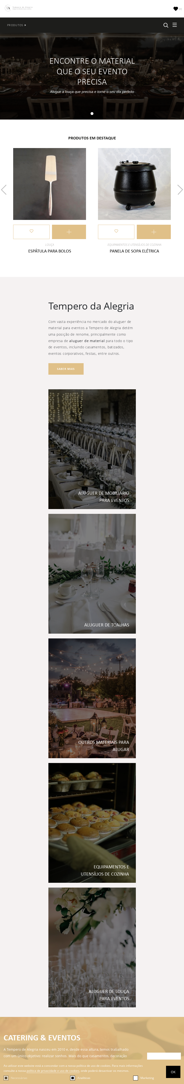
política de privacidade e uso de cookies (53, 1071)
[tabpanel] (92, 76)
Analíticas (83, 1078)
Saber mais (66, 369)
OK (173, 1072)
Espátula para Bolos (49, 251)
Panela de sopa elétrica (134, 251)
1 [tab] (93, 114)
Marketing (147, 1078)
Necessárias (19, 1078)
